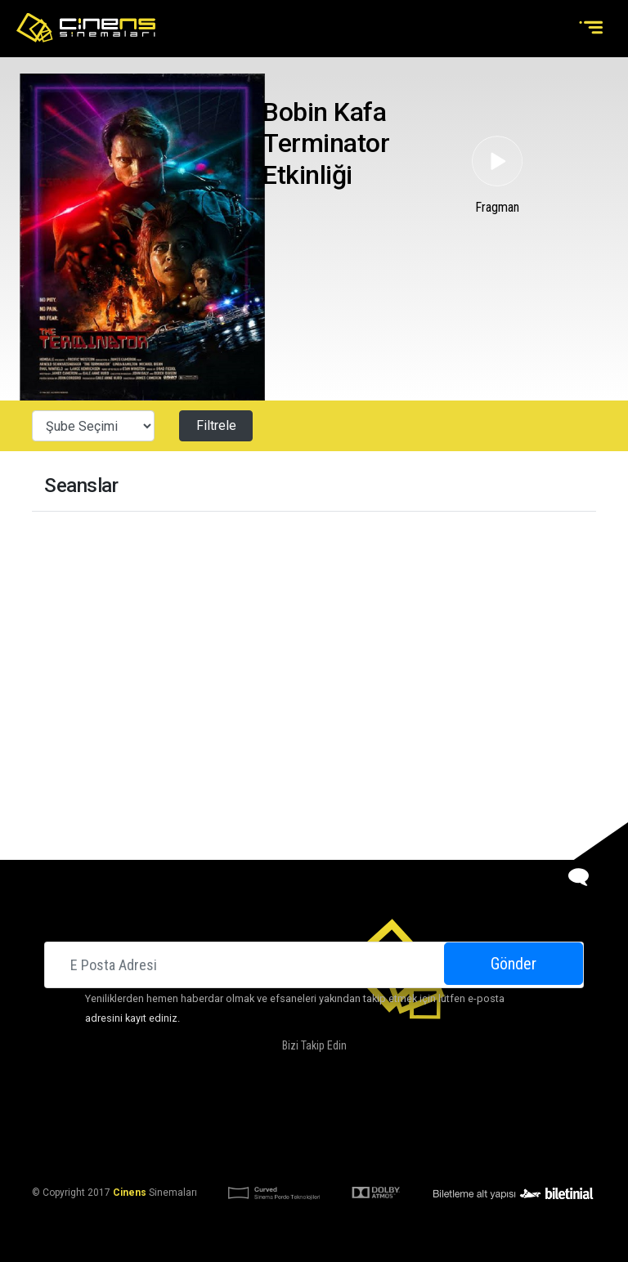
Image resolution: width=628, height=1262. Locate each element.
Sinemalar (141, 1113)
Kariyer (494, 1113)
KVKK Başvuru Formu (365, 1152)
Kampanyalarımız (369, 1113)
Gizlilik (444, 1152)
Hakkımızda (208, 1113)
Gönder (513, 963)
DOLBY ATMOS (280, 1113)
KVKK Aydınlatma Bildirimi (234, 1152)
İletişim (444, 1113)
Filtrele (216, 425)
